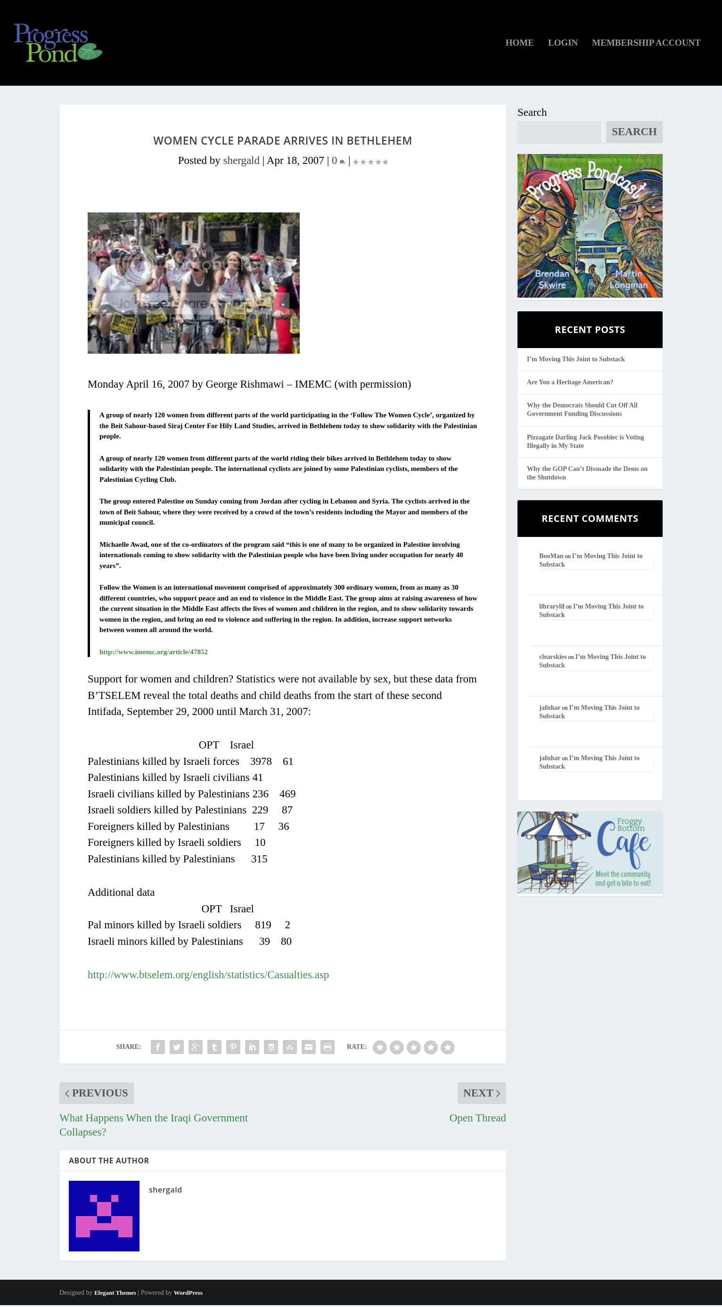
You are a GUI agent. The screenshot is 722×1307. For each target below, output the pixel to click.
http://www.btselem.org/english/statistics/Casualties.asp (208, 976)
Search (532, 114)
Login (563, 45)
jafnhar (549, 709)
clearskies (552, 658)
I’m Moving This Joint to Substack (576, 361)
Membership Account (646, 45)
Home (520, 45)
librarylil (552, 608)
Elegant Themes (115, 1294)
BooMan (551, 557)
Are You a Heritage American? (570, 384)
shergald (241, 162)
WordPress (188, 1294)
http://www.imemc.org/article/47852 (153, 653)
